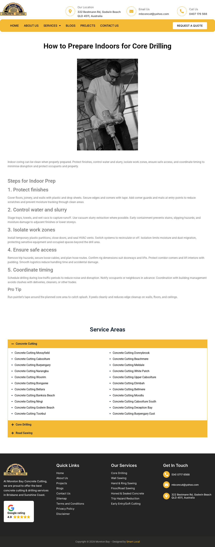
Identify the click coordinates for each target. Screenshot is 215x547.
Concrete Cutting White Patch (131, 371)
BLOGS (70, 25)
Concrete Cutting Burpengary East (134, 413)
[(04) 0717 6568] (166, 474)
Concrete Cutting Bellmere (129, 389)
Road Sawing (24, 433)
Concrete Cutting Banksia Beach (35, 395)
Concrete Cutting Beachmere (130, 359)
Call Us (193, 9)
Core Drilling (23, 424)
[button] (107, 344)
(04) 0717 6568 (181, 474)
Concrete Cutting (26, 343)
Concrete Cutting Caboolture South (134, 401)
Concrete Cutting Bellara (30, 389)
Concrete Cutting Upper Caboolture (134, 377)
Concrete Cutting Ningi (29, 401)
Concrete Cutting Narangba (32, 371)
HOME (14, 25)
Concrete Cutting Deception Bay (132, 407)
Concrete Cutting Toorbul (30, 413)
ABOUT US (31, 25)
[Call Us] (182, 11)
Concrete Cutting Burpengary (33, 365)
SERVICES (52, 25)
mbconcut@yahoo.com (185, 485)
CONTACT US (109, 25)
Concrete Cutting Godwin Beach (34, 407)
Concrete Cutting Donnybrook (131, 353)
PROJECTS (87, 25)
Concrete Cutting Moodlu (128, 395)
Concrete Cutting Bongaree (31, 383)
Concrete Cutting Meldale (128, 365)
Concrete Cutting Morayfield (32, 353)
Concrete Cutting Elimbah (129, 383)
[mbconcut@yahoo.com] (166, 485)
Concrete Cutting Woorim (30, 377)
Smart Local (133, 541)
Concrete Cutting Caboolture (32, 359)
